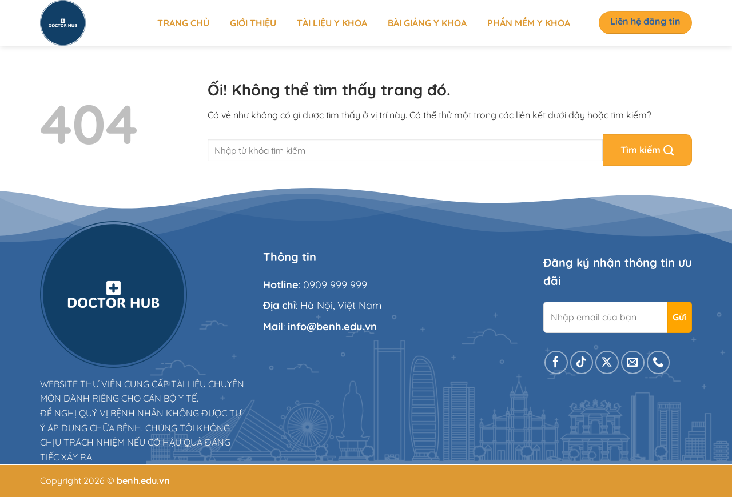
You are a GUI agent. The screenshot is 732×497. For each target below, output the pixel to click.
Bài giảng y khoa (427, 23)
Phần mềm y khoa (528, 23)
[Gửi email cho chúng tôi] (633, 362)
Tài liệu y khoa (332, 23)
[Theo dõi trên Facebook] (556, 362)
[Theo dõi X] (607, 362)
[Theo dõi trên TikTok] (582, 362)
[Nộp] (647, 150)
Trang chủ (183, 23)
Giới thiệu (253, 23)
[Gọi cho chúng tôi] (658, 362)
